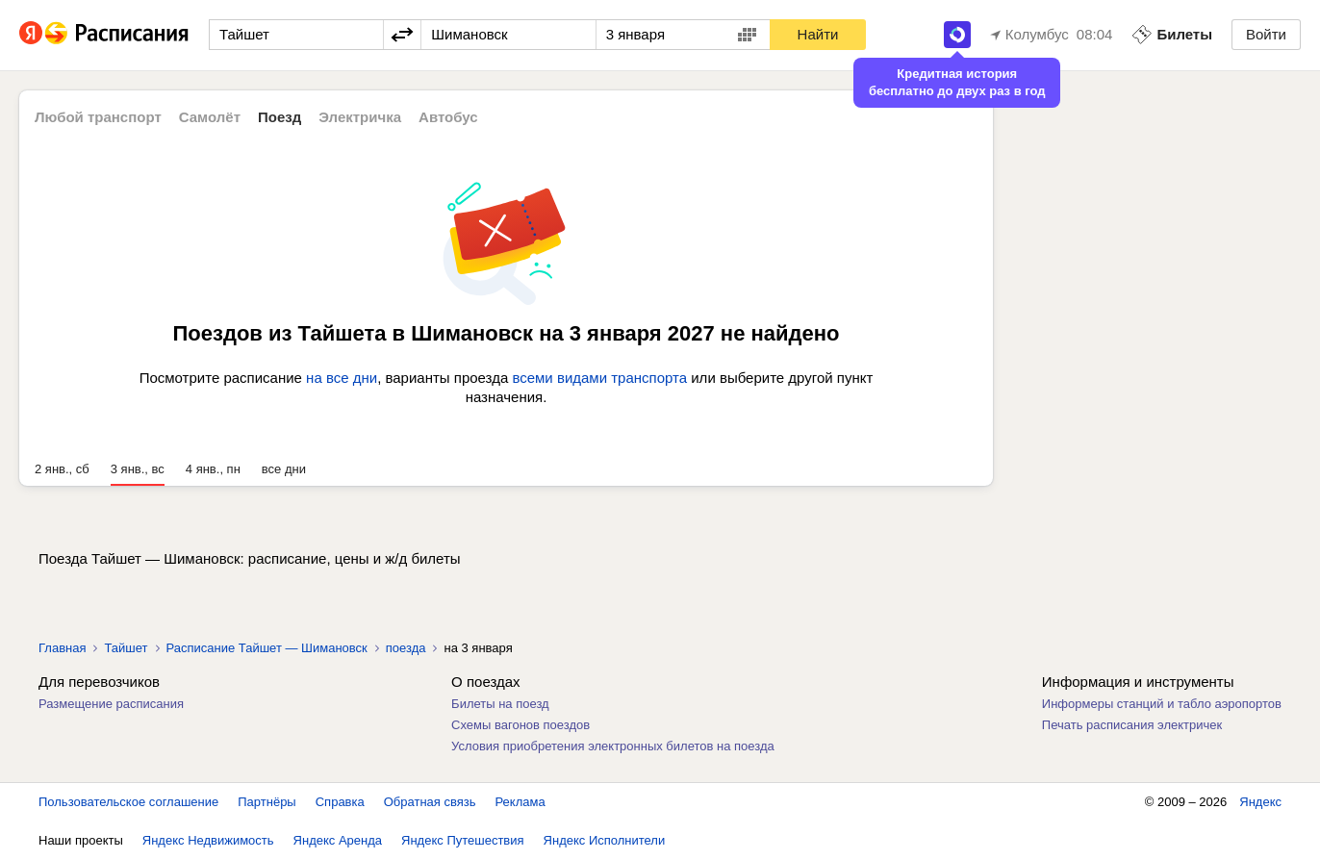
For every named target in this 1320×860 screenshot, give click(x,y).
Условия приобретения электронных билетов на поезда (612, 746)
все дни (284, 469)
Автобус (448, 117)
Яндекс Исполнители (605, 840)
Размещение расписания (111, 703)
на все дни (341, 377)
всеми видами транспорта (599, 377)
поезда (406, 648)
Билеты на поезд (500, 703)
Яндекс (1260, 802)
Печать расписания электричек (1132, 725)
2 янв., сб (62, 469)
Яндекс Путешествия (462, 840)
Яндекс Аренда (337, 840)
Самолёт (210, 117)
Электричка (359, 117)
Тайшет (125, 648)
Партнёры (266, 802)
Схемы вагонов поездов (520, 725)
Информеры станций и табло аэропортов (1162, 703)
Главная (62, 648)
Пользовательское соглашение (128, 802)
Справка (340, 802)
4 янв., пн (213, 469)
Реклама (520, 802)
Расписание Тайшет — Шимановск (267, 648)
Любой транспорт (98, 117)
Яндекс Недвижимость (208, 840)
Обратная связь (430, 802)
